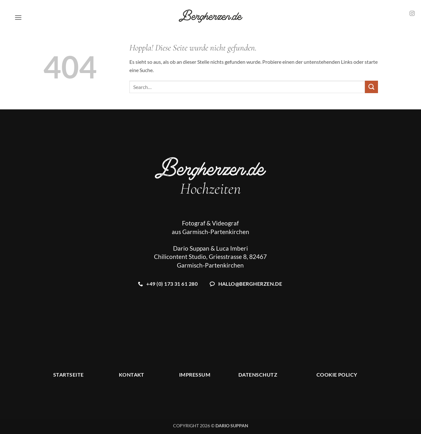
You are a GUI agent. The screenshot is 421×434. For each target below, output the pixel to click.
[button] (18, 17)
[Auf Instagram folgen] (412, 14)
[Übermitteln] (371, 87)
